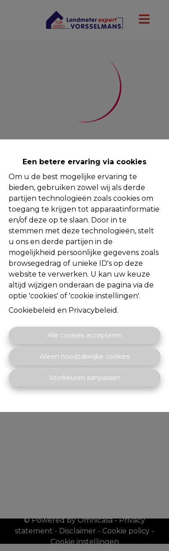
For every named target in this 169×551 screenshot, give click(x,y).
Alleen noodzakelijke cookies (84, 356)
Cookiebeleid (32, 310)
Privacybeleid (93, 310)
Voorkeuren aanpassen (84, 378)
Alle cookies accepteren (84, 335)
